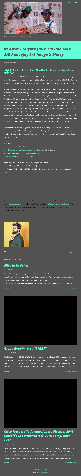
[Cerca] (69, 3)
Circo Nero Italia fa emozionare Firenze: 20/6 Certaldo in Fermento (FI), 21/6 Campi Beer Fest (38, 435)
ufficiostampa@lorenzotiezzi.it (58, 204)
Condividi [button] (72, 252)
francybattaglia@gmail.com (31, 150)
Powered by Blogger (40, 469)
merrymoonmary (45, 472)
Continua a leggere (71, 288)
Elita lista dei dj (16, 265)
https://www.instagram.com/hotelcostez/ (20, 156)
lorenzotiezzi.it (39, 201)
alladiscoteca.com (15, 204)
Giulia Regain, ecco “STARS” (25, 348)
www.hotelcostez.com (12, 150)
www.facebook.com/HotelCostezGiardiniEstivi (21, 153)
